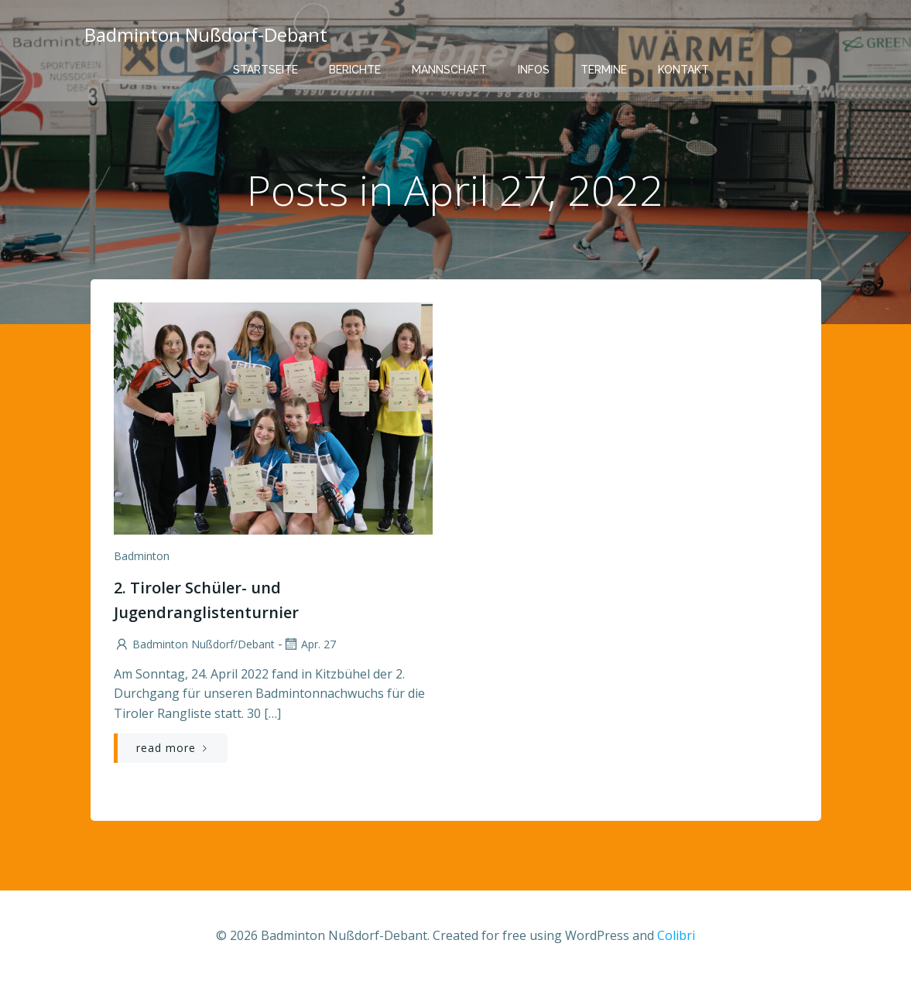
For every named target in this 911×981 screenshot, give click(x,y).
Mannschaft (449, 69)
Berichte (355, 69)
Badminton (142, 556)
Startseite (265, 69)
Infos (534, 69)
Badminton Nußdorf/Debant (194, 644)
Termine (604, 69)
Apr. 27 (309, 644)
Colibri (676, 935)
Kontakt (683, 69)
